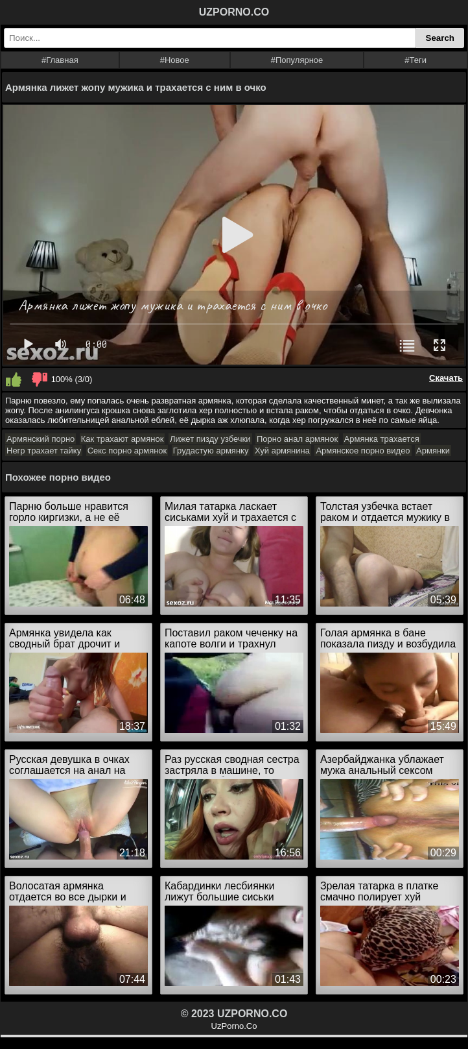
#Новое (174, 60)
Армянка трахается (381, 439)
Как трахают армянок (122, 439)
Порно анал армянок (297, 439)
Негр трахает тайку (43, 450)
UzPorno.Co (234, 1026)
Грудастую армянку (211, 450)
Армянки (433, 450)
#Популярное (297, 60)
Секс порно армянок (127, 450)
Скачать (446, 378)
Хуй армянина (282, 450)
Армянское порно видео (363, 450)
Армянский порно (40, 439)
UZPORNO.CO (234, 12)
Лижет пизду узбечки (210, 439)
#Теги (415, 60)
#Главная (59, 60)
